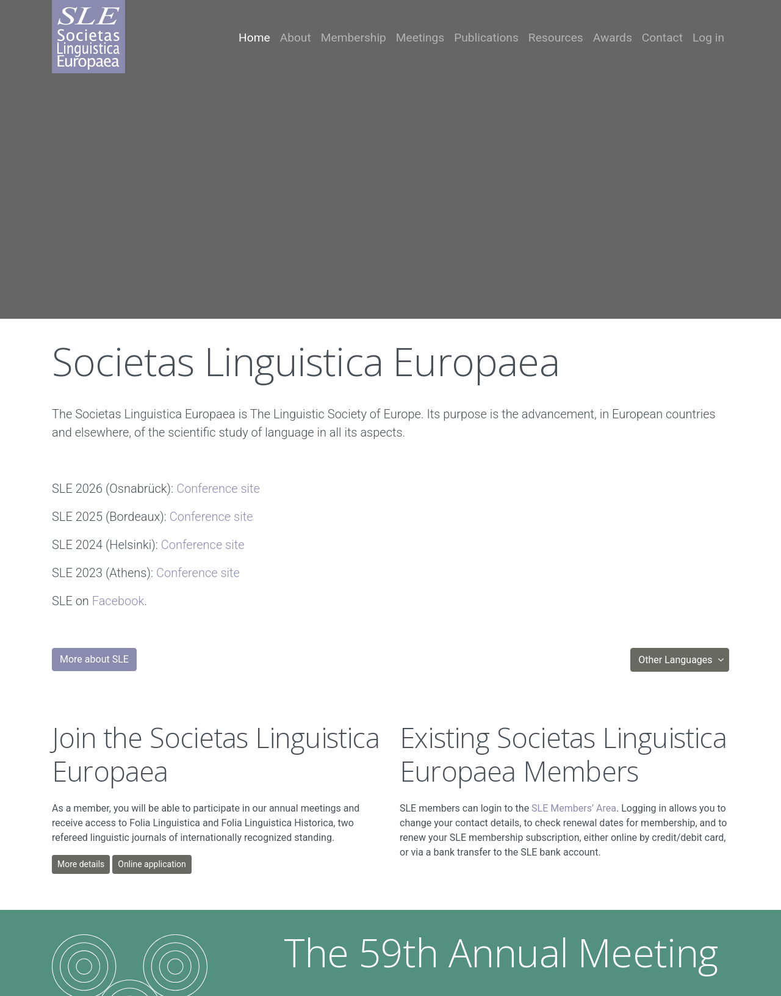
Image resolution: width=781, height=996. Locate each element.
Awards (612, 38)
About (295, 38)
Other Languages (676, 660)
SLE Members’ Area (573, 808)
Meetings (420, 38)
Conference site (218, 488)
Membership (353, 38)
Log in (708, 38)
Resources (555, 38)
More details (80, 864)
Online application (152, 864)
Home (254, 38)
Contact (662, 38)
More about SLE (94, 659)
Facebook (118, 601)
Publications (486, 38)
